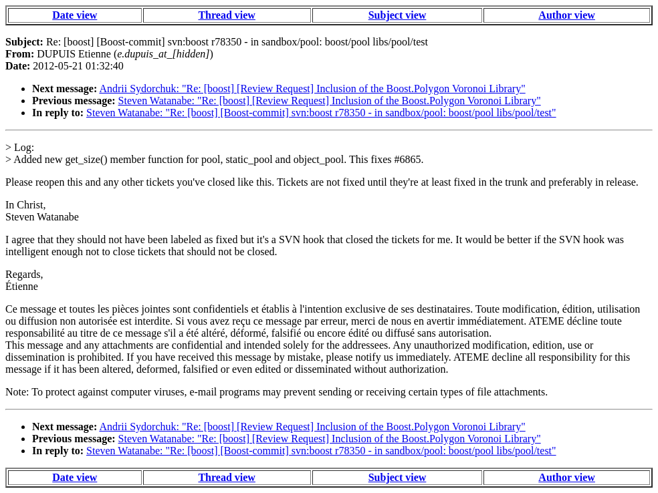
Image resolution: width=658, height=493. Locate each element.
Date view (74, 15)
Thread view (226, 15)
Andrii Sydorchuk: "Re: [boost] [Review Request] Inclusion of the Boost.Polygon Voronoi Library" (312, 88)
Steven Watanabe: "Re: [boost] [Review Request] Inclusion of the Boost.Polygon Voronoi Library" (329, 100)
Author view (566, 15)
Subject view (397, 15)
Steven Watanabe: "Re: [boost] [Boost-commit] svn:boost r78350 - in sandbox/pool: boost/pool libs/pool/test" (321, 112)
